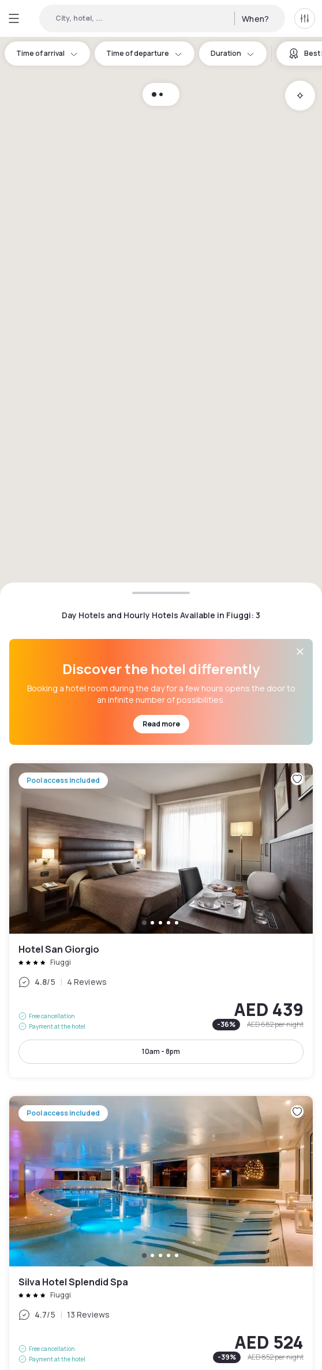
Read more (161, 724)
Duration (233, 53)
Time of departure (144, 53)
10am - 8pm (161, 1051)
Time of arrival (47, 53)
